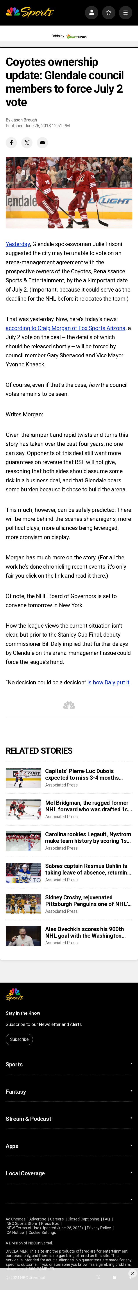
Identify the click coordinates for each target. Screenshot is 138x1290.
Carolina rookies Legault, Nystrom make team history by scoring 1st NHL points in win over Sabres (88, 837)
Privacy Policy (99, 1228)
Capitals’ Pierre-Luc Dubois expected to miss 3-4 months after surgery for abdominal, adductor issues (82, 774)
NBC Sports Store (22, 1223)
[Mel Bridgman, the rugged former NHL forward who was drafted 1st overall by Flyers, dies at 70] (23, 809)
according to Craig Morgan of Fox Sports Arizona (65, 328)
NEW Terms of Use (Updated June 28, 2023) (45, 1228)
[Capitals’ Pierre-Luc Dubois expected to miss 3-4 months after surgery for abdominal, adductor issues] (23, 778)
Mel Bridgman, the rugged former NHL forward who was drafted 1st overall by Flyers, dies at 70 (87, 806)
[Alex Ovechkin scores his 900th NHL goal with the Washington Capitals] (23, 936)
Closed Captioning (83, 1219)
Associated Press (61, 785)
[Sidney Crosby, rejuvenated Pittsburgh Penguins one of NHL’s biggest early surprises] (23, 904)
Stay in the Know (23, 1013)
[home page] (30, 12)
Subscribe (19, 1039)
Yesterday (18, 244)
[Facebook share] (11, 143)
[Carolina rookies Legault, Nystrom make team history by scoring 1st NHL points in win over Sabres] (23, 841)
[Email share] (42, 143)
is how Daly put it (108, 682)
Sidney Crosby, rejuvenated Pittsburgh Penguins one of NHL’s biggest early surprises (88, 900)
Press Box (50, 1223)
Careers (57, 1219)
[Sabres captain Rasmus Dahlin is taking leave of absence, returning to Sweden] (23, 873)
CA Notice (15, 1232)
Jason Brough (24, 120)
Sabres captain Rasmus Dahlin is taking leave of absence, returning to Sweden (87, 869)
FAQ (106, 1219)
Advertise (37, 1219)
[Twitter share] (27, 143)
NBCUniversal (40, 1243)
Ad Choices (16, 1219)
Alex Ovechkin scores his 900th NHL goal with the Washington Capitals (84, 932)
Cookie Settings (42, 1232)
